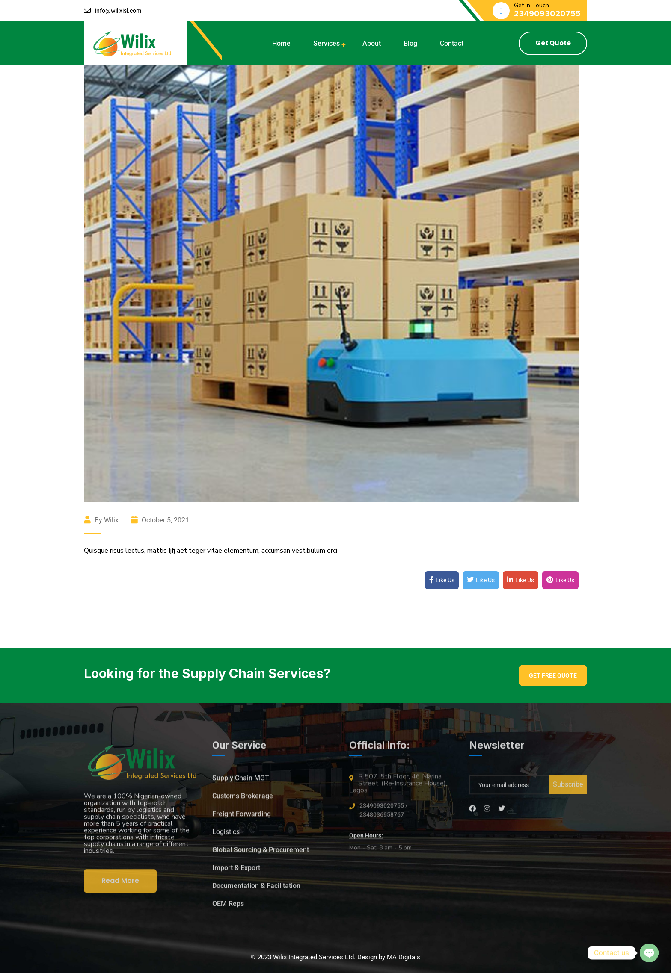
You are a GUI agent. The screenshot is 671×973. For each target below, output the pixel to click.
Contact (451, 43)
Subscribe (568, 788)
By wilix (101, 520)
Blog (410, 43)
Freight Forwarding (241, 818)
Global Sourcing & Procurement (260, 853)
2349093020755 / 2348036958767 (383, 814)
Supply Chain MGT (240, 782)
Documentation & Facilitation (256, 889)
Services (326, 43)
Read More (120, 884)
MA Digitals (403, 957)
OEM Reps (228, 907)
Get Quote (553, 42)
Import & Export (236, 871)
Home (281, 43)
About (371, 43)
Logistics (226, 835)
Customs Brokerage (242, 800)
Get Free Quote (553, 675)
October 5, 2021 (160, 520)
